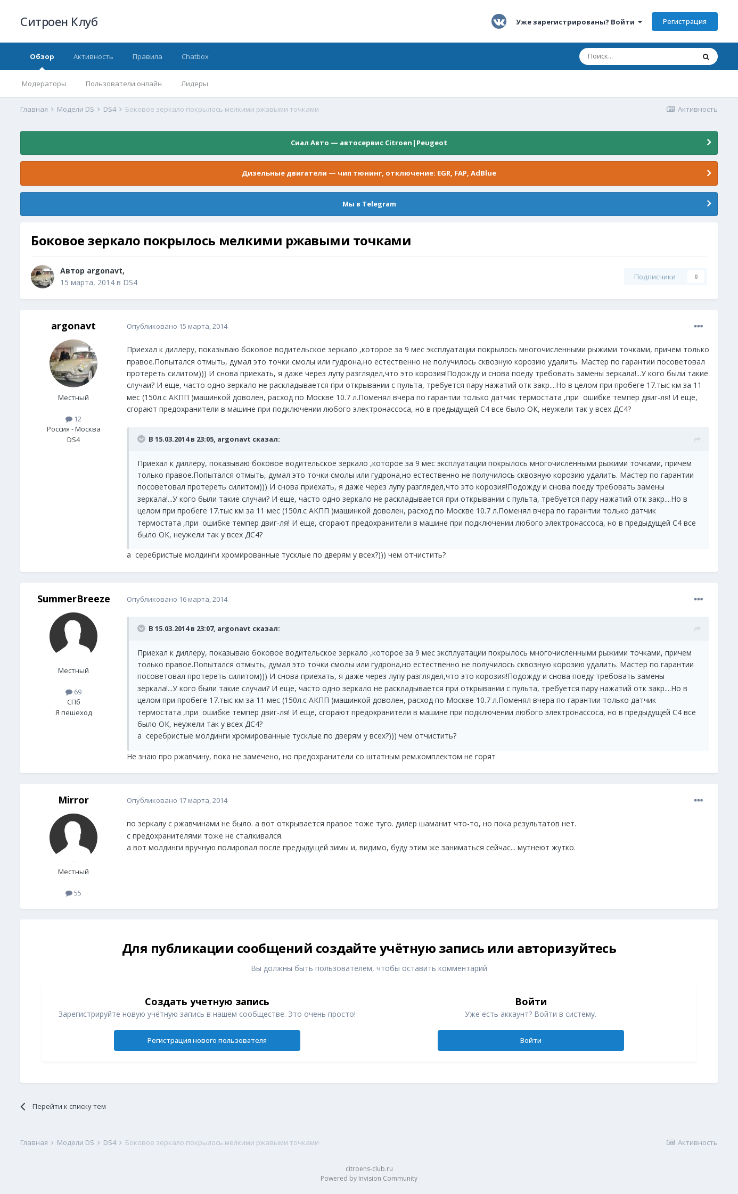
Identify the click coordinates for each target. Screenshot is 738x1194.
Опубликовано (177, 326)
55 (73, 893)
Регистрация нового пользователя (207, 1040)
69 (73, 691)
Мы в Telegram (369, 204)
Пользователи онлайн (124, 83)
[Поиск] (636, 56)
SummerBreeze (73, 598)
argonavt (104, 271)
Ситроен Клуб (58, 21)
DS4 (130, 282)
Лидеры (194, 83)
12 (73, 419)
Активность (93, 56)
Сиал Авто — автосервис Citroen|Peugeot (369, 142)
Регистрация (685, 21)
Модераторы (44, 83)
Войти (531, 1040)
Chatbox (195, 56)
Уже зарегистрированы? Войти (579, 22)
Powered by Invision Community (369, 1178)
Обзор (42, 61)
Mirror (73, 799)
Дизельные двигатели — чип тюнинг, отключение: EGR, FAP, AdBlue (369, 173)
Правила (147, 56)
